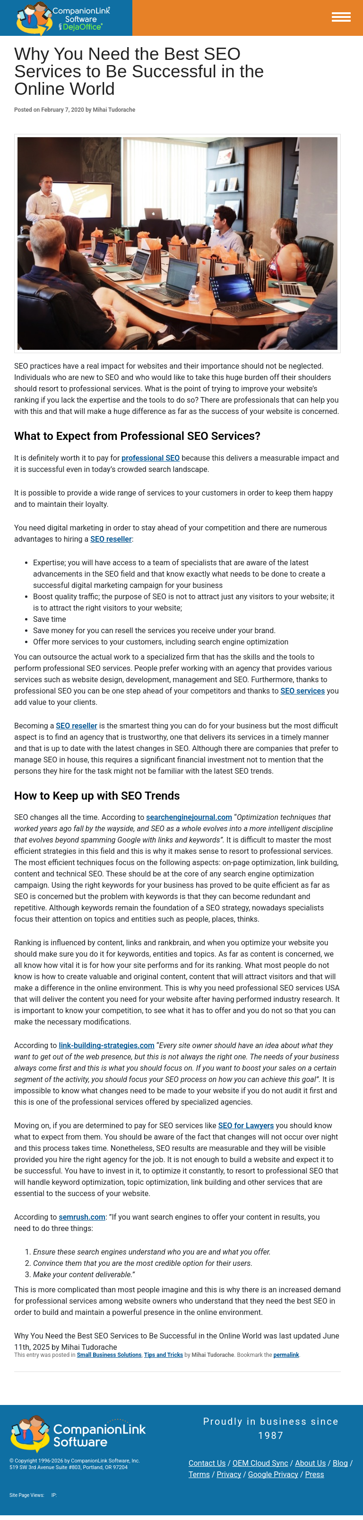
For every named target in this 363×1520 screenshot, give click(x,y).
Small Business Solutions (109, 1355)
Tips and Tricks (163, 1355)
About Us (310, 1463)
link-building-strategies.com (106, 1045)
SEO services (303, 690)
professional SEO (150, 458)
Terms (199, 1474)
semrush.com (82, 1217)
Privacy (229, 1474)
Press (314, 1474)
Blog (340, 1463)
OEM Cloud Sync (260, 1463)
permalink (286, 1355)
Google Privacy (273, 1474)
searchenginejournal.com (189, 817)
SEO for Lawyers (246, 1125)
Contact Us (207, 1463)
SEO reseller (111, 539)
